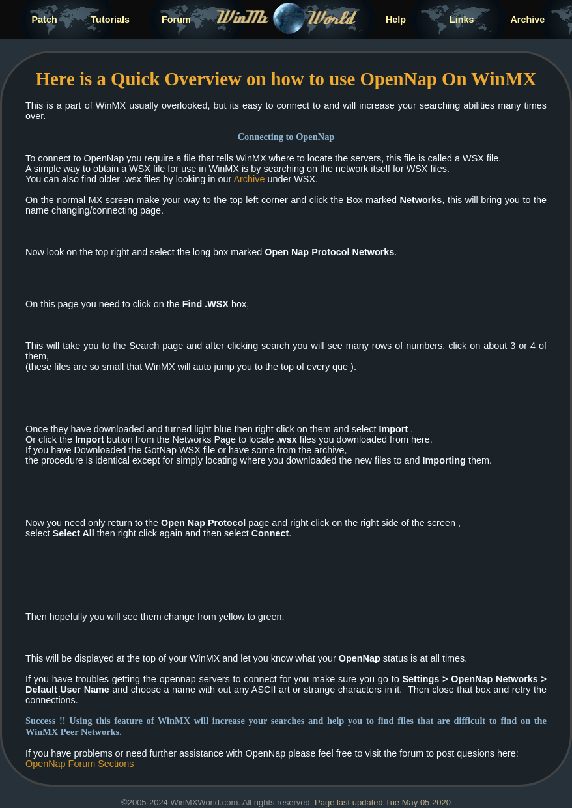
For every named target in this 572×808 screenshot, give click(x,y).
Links (462, 19)
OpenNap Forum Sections (79, 764)
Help (396, 19)
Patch (44, 19)
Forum (176, 19)
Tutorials (110, 19)
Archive (527, 19)
